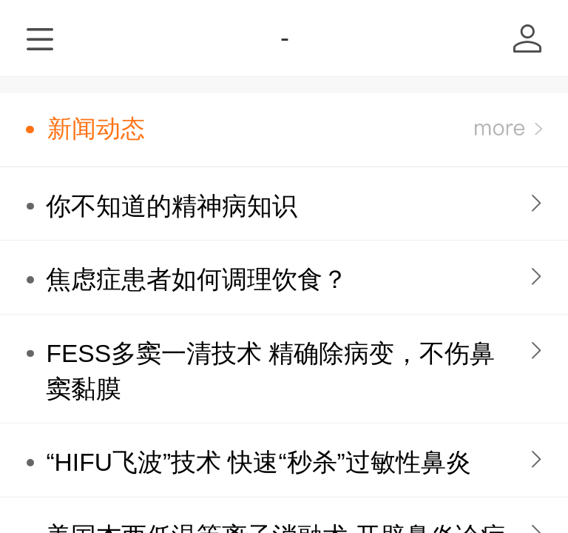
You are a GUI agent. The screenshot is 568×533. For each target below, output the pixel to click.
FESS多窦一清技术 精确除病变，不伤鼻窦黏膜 (270, 371)
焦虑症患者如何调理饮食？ (197, 279)
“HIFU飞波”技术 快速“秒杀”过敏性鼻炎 (258, 462)
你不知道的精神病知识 (171, 206)
